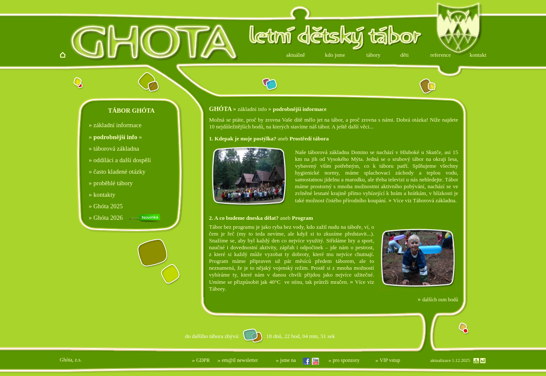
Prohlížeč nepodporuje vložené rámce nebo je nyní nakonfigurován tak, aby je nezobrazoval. (217, 335)
